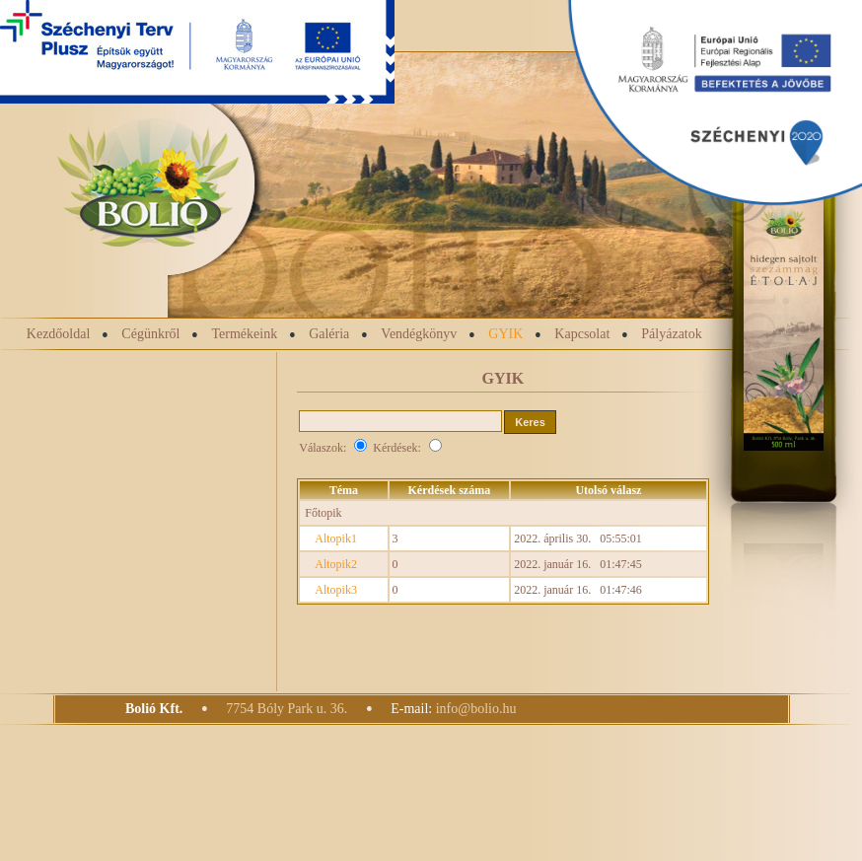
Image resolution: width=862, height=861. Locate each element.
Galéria (329, 333)
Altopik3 (336, 590)
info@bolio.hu (476, 708)
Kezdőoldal (59, 333)
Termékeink (244, 333)
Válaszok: (336, 448)
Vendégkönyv (419, 333)
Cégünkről (150, 333)
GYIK (505, 333)
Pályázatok (671, 333)
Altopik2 (336, 564)
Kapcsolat (582, 333)
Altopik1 (336, 538)
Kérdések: (407, 448)
